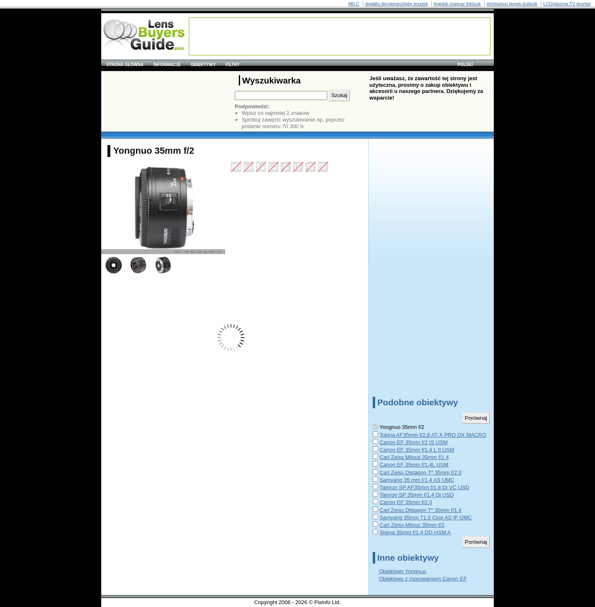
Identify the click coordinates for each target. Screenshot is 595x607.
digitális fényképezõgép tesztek (396, 3)
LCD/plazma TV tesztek (567, 3)
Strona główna (124, 64)
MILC (353, 3)
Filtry (233, 64)
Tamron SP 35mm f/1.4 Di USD (416, 495)
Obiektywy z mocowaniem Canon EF (422, 579)
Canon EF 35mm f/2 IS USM (414, 442)
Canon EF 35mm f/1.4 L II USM (417, 450)
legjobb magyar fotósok (457, 3)
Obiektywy (203, 64)
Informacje (167, 64)
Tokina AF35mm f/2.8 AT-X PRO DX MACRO (432, 435)
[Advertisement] (339, 36)
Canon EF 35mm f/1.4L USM (414, 465)
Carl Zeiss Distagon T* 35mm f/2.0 (421, 472)
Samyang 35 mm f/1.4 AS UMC (417, 480)
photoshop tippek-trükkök (512, 3)
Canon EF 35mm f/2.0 (406, 502)
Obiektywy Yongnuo (402, 571)
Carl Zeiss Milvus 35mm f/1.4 (414, 457)
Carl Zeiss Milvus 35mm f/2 (412, 525)
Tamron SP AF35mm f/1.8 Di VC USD (424, 487)
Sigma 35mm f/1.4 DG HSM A (415, 532)
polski (465, 64)
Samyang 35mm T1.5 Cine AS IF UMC (426, 517)
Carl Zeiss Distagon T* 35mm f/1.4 (421, 510)
